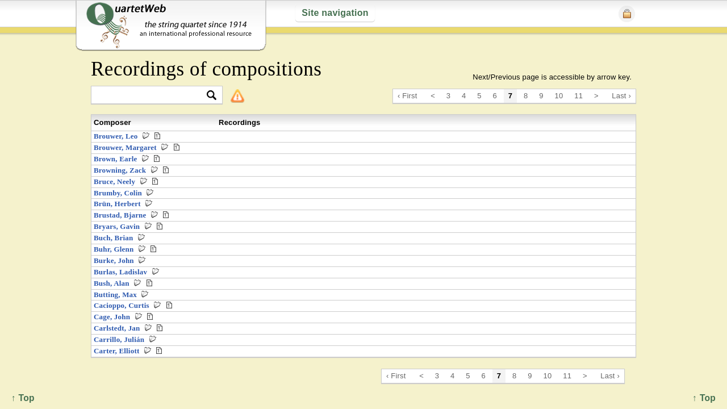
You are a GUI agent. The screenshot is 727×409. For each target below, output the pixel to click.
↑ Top (704, 398)
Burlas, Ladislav (120, 272)
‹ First (407, 95)
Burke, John (114, 260)
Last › (621, 95)
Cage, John (112, 316)
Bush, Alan (111, 283)
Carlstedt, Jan (117, 328)
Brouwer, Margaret (125, 147)
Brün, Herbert (117, 203)
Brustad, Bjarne (120, 215)
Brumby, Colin (118, 193)
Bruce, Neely (114, 181)
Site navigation (335, 13)
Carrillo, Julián (119, 339)
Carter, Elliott (116, 351)
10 (559, 95)
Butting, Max (115, 294)
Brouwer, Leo (115, 136)
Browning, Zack (120, 170)
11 (578, 95)
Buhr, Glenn (113, 249)
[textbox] (152, 96)
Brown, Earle (115, 159)
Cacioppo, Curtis (121, 305)
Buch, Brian (113, 237)
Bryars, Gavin (117, 226)
